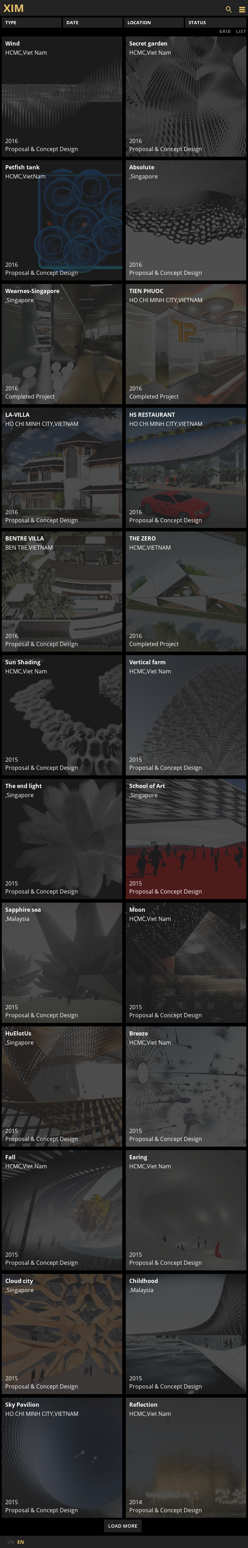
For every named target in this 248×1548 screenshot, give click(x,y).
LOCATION (139, 22)
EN (20, 1542)
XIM (14, 8)
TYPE (10, 22)
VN (10, 1542)
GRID (225, 31)
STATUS (197, 22)
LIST (241, 31)
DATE (72, 22)
